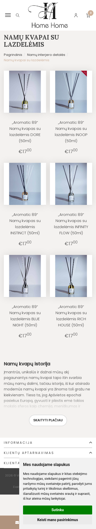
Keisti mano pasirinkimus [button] (57, 520)
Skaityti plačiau (48, 420)
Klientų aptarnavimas (29, 453)
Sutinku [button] (57, 510)
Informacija (18, 442)
